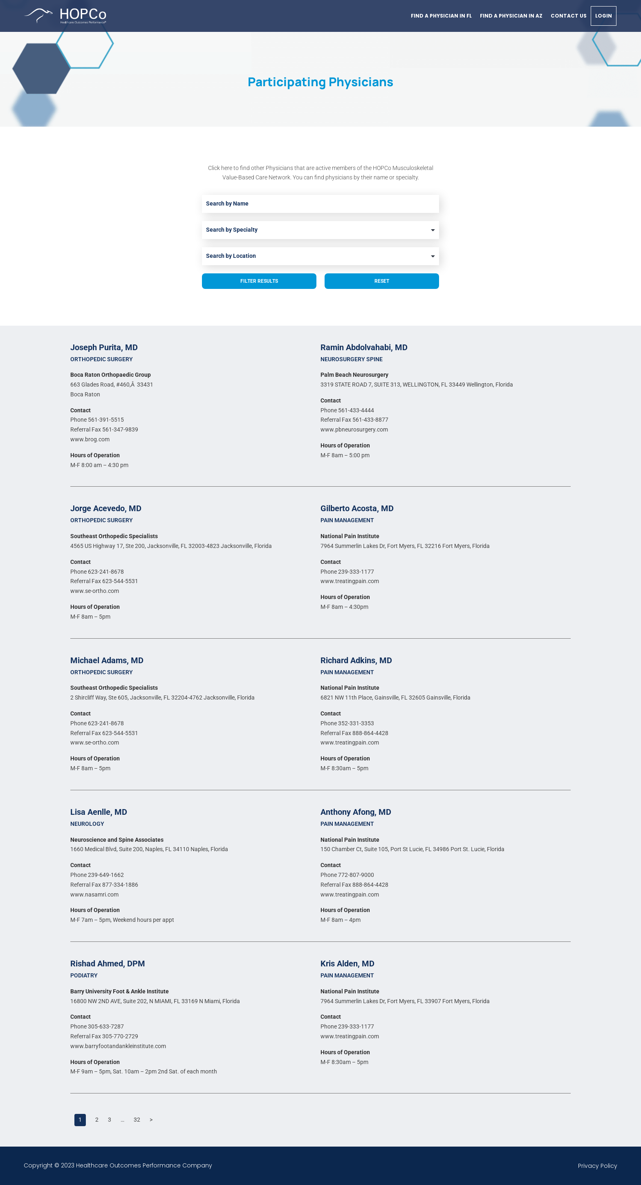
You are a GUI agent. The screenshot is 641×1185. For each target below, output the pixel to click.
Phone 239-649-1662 (97, 875)
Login (603, 15)
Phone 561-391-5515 (97, 419)
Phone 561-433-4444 (347, 410)
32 (137, 1119)
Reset (381, 281)
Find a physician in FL (441, 15)
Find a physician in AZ (511, 15)
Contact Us (569, 15)
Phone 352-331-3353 (347, 723)
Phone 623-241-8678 (97, 571)
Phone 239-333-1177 (347, 571)
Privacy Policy (597, 1166)
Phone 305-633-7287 (97, 1026)
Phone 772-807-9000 (347, 875)
